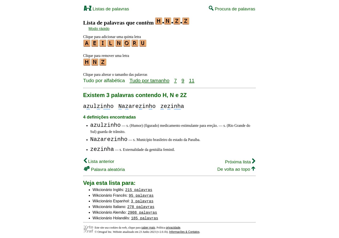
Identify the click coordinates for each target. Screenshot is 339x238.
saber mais (148, 226)
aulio (98, 105)
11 (191, 79)
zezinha (102, 148)
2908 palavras (142, 210)
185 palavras (144, 216)
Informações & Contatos (184, 230)
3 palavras (142, 199)
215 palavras (138, 188)
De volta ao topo (236, 167)
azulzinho (105, 124)
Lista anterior (99, 159)
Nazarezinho (108, 138)
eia (172, 105)
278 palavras (140, 205)
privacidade (173, 226)
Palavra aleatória (104, 168)
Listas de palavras (106, 8)
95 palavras (141, 193)
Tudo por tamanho (149, 79)
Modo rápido (99, 29)
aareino (137, 105)
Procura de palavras (232, 8)
